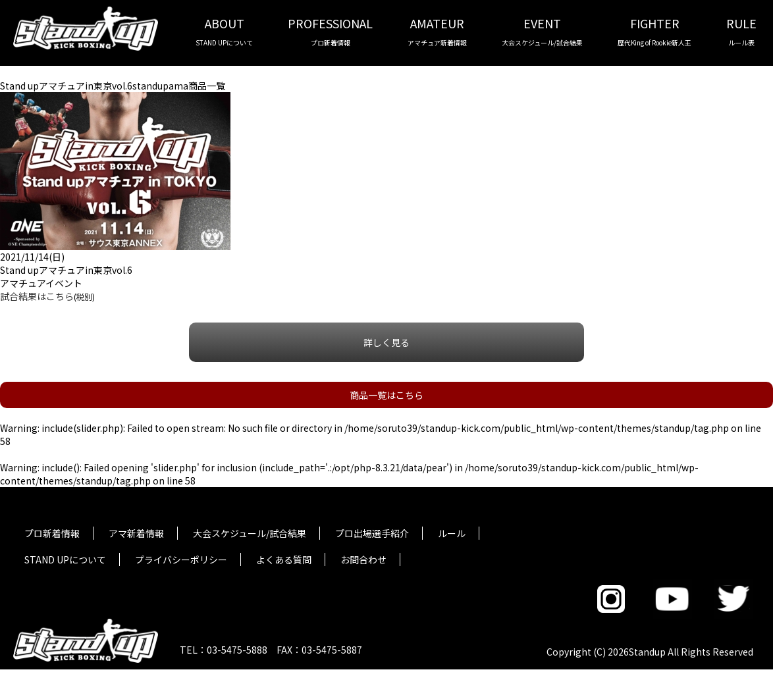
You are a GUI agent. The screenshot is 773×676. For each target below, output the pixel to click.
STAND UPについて (65, 559)
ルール (452, 533)
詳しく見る (386, 342)
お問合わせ (363, 559)
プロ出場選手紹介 (372, 533)
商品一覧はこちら (386, 395)
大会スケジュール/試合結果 (249, 533)
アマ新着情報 (136, 533)
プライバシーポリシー (181, 559)
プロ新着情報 (52, 533)
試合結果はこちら (37, 296)
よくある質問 (283, 559)
